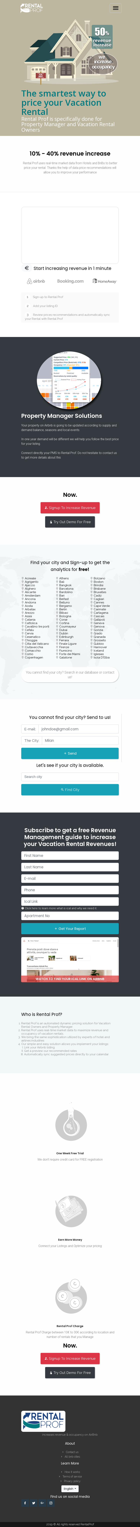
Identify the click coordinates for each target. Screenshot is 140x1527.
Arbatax (30, 609)
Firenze (64, 647)
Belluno (64, 602)
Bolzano (99, 578)
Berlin (63, 609)
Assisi (28, 616)
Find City (70, 790)
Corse (63, 619)
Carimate (100, 609)
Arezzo (29, 613)
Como (29, 654)
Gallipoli (99, 619)
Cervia (29, 633)
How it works (70, 1471)
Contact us (70, 1452)
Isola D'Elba (102, 657)
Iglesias (99, 654)
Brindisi (98, 585)
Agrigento (31, 582)
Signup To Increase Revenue (70, 508)
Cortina (64, 623)
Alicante (30, 592)
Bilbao (63, 613)
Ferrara (64, 640)
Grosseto (100, 640)
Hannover (100, 647)
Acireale (30, 578)
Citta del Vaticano (37, 643)
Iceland (99, 650)
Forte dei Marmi (69, 654)
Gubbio (99, 643)
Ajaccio (30, 585)
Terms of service (70, 1476)
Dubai (63, 630)
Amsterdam (32, 595)
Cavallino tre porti (37, 626)
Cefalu (29, 630)
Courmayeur (67, 626)
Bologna (65, 616)
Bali (61, 582)
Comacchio (33, 650)
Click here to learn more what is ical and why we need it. (59, 908)
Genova (99, 626)
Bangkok (65, 585)
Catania (30, 619)
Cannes (99, 602)
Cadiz (98, 595)
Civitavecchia (34, 647)
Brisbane (100, 588)
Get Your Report (70, 928)
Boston (98, 582)
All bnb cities (70, 1456)
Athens (64, 578)
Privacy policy (70, 1481)
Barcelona (66, 588)
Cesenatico (32, 637)
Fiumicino (65, 650)
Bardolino (66, 592)
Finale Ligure (68, 643)
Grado (98, 633)
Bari (61, 595)
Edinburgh (66, 637)
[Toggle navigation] (116, 8)
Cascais (99, 616)
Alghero (30, 588)
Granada (100, 637)
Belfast (64, 599)
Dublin (63, 633)
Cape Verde (102, 606)
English (69, 1489)
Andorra (30, 602)
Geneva (99, 623)
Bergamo (65, 606)
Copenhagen (34, 657)
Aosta (29, 606)
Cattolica (31, 623)
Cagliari (99, 599)
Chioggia (31, 640)
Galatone (65, 657)
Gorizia (98, 630)
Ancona (30, 599)
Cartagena (101, 613)
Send (70, 753)
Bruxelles (100, 592)
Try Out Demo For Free (70, 522)
